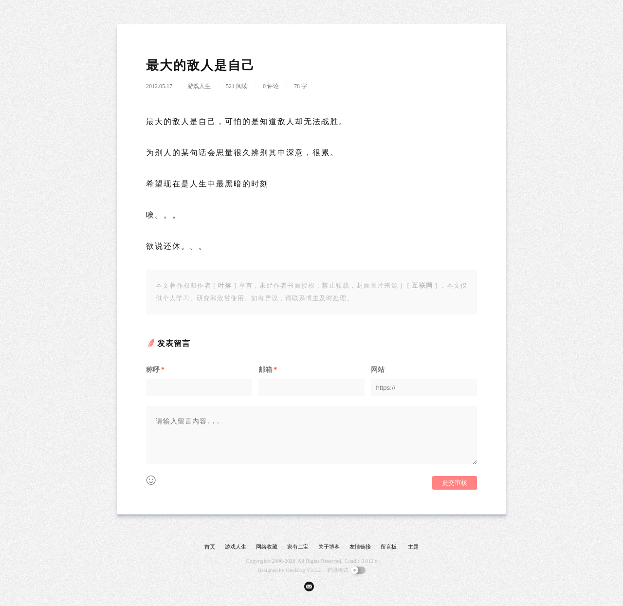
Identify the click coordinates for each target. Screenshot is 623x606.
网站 (378, 369)
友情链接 (360, 547)
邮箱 (267, 369)
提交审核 (454, 482)
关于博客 (329, 547)
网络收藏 (266, 547)
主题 (413, 547)
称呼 (155, 369)
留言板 (389, 547)
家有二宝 (298, 547)
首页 (209, 547)
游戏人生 (199, 86)
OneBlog (295, 570)
